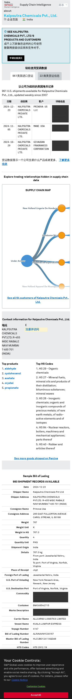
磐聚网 (12, 4)
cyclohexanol (13, 373)
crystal (9, 383)
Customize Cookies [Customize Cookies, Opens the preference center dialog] (36, 689)
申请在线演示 (16, 58)
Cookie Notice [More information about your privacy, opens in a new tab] (20, 682)
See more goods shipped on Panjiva (36, 458)
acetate (10, 378)
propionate (12, 388)
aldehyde (10, 368)
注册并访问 (32, 329)
